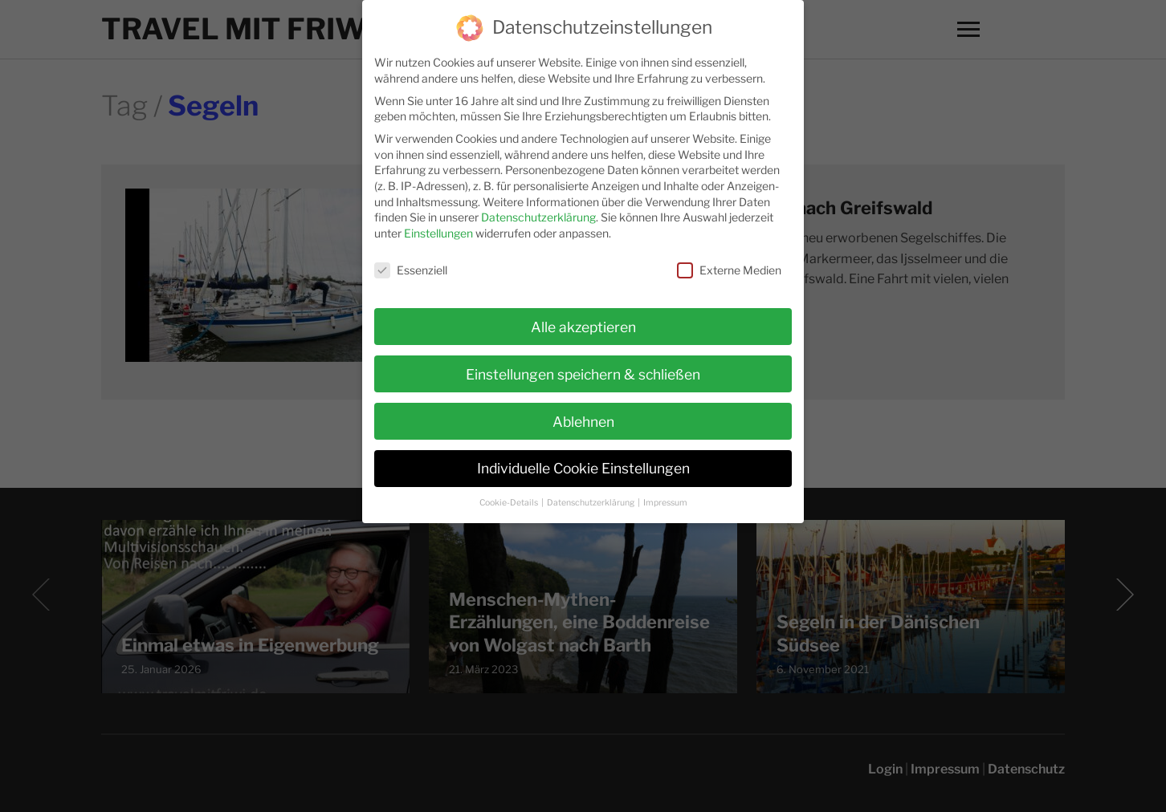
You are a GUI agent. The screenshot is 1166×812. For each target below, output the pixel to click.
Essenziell (410, 262)
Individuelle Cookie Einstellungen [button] (583, 461)
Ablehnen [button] (583, 414)
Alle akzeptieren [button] (583, 319)
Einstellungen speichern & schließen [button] (583, 367)
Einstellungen (438, 226)
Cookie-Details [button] (509, 496)
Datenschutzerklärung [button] (591, 496)
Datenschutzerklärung (538, 210)
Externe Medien (729, 262)
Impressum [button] (665, 496)
